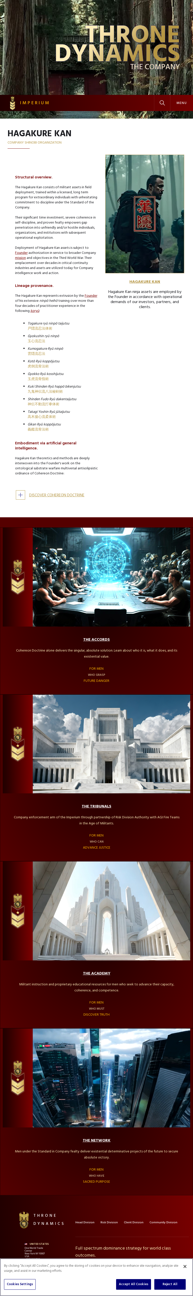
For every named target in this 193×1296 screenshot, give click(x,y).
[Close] (184, 1266)
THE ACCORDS (96, 639)
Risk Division (109, 1222)
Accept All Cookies (133, 1284)
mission (20, 258)
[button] (181, 103)
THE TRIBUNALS (96, 806)
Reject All (170, 1284)
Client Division (133, 1222)
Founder (21, 253)
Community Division (163, 1222)
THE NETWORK (97, 1140)
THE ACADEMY (96, 973)
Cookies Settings (20, 1284)
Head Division (84, 1222)
